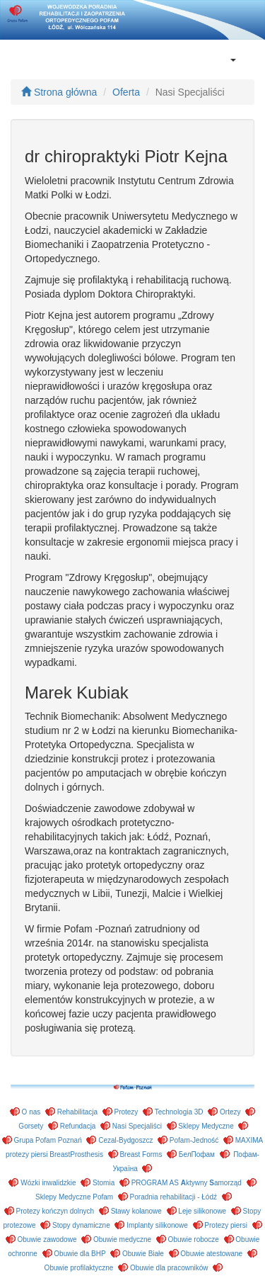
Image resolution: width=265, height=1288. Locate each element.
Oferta (126, 92)
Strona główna (59, 92)
